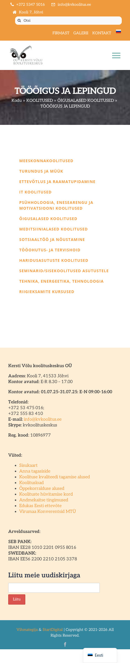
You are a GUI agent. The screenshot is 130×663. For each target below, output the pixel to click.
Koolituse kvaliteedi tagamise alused (54, 477)
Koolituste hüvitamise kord (46, 494)
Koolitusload (31, 482)
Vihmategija (27, 629)
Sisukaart (28, 465)
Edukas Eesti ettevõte (40, 506)
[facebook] (65, 644)
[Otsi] (68, 20)
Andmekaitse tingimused (43, 500)
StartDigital (53, 629)
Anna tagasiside (34, 471)
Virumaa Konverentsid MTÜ (47, 511)
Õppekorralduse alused (41, 488)
